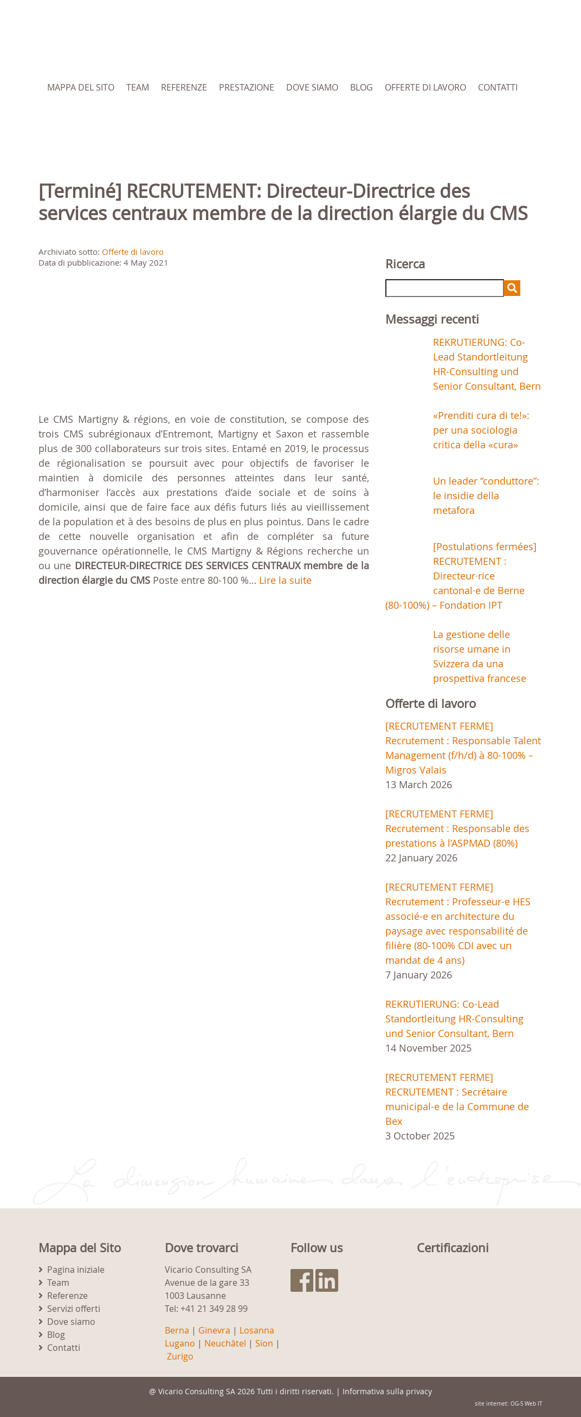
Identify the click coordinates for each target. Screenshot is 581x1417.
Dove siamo (312, 87)
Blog (361, 87)
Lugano (180, 1343)
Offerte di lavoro (425, 87)
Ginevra (214, 1330)
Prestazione (246, 87)
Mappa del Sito (80, 87)
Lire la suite (285, 580)
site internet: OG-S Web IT (509, 1403)
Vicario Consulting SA (196, 1391)
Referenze (184, 87)
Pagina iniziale (76, 1270)
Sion (264, 1343)
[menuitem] (102, 125)
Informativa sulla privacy (387, 1391)
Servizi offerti (73, 1309)
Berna (177, 1330)
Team (137, 87)
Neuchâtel (225, 1343)
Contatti (498, 87)
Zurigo (180, 1356)
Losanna (257, 1330)
